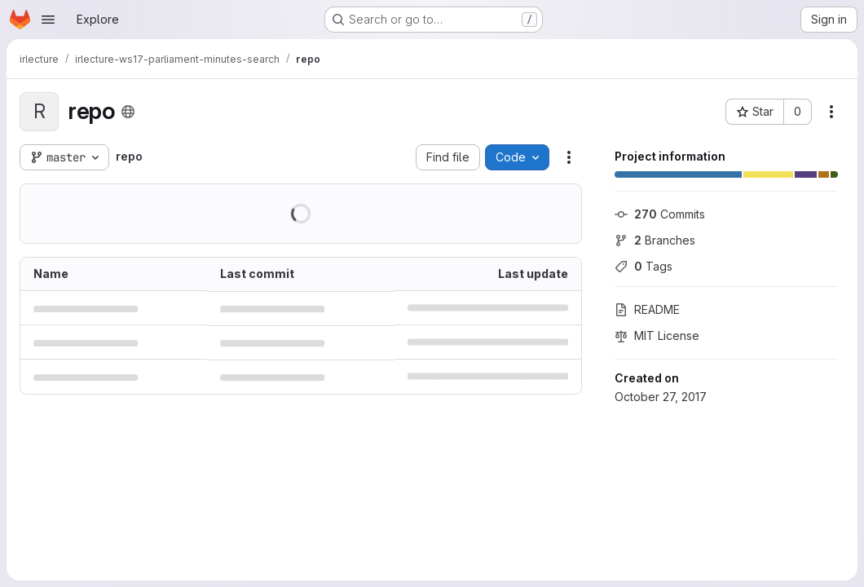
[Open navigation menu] (48, 20)
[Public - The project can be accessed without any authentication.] (127, 111)
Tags (643, 266)
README (647, 309)
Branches (655, 240)
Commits (660, 214)
